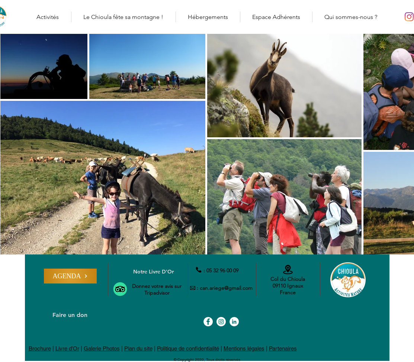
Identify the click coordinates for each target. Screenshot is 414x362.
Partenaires (283, 348)
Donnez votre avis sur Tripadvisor (157, 289)
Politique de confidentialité (188, 348)
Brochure (40, 348)
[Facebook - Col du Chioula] (208, 321)
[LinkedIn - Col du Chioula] (234, 321)
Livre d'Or (67, 348)
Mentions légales (244, 348)
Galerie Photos (102, 348)
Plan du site (138, 348)
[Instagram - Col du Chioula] (409, 16)
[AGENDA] (70, 276)
